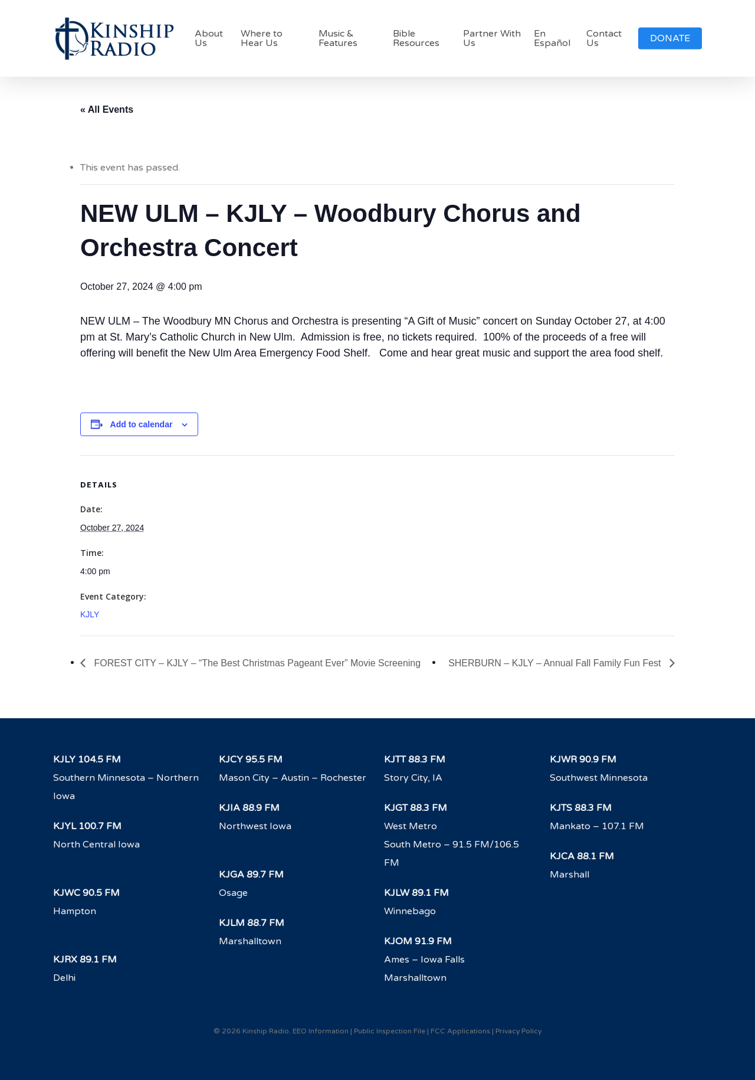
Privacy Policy (518, 1031)
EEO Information (321, 1031)
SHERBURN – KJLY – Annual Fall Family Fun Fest (556, 663)
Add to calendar (141, 424)
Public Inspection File (389, 1031)
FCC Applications (460, 1031)
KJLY (89, 614)
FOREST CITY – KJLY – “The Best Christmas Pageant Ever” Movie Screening (256, 663)
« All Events (106, 109)
